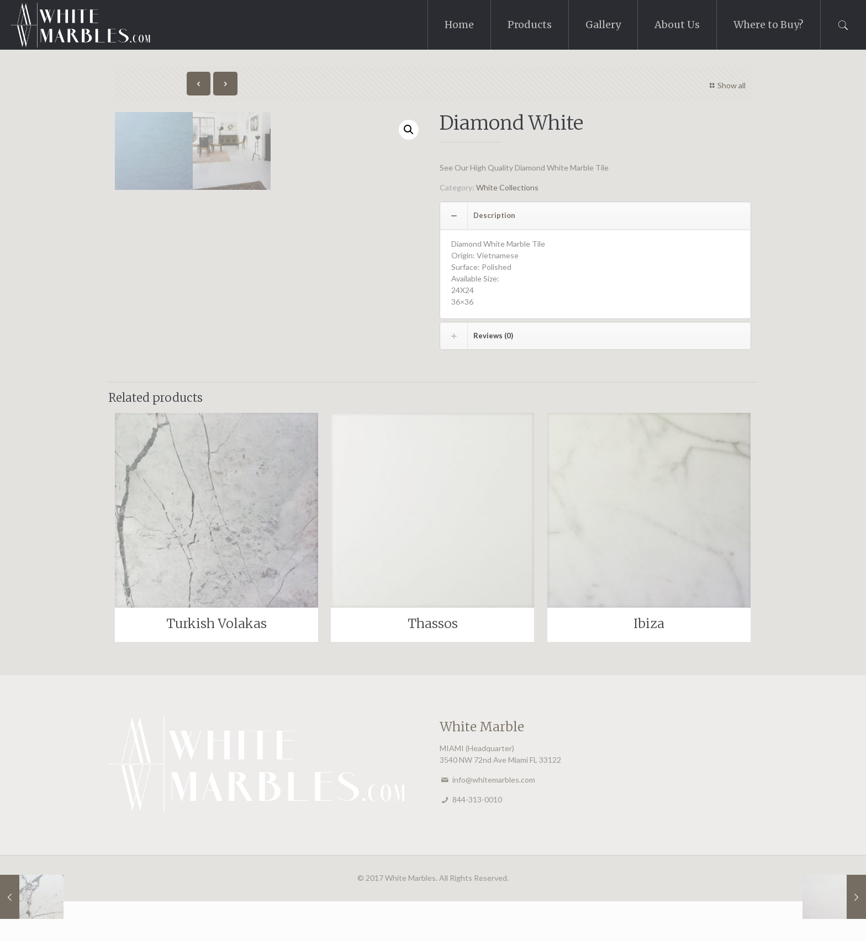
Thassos (433, 663)
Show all (726, 85)
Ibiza (648, 663)
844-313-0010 (477, 839)
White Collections (507, 187)
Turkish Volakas (216, 663)
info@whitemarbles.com (493, 819)
